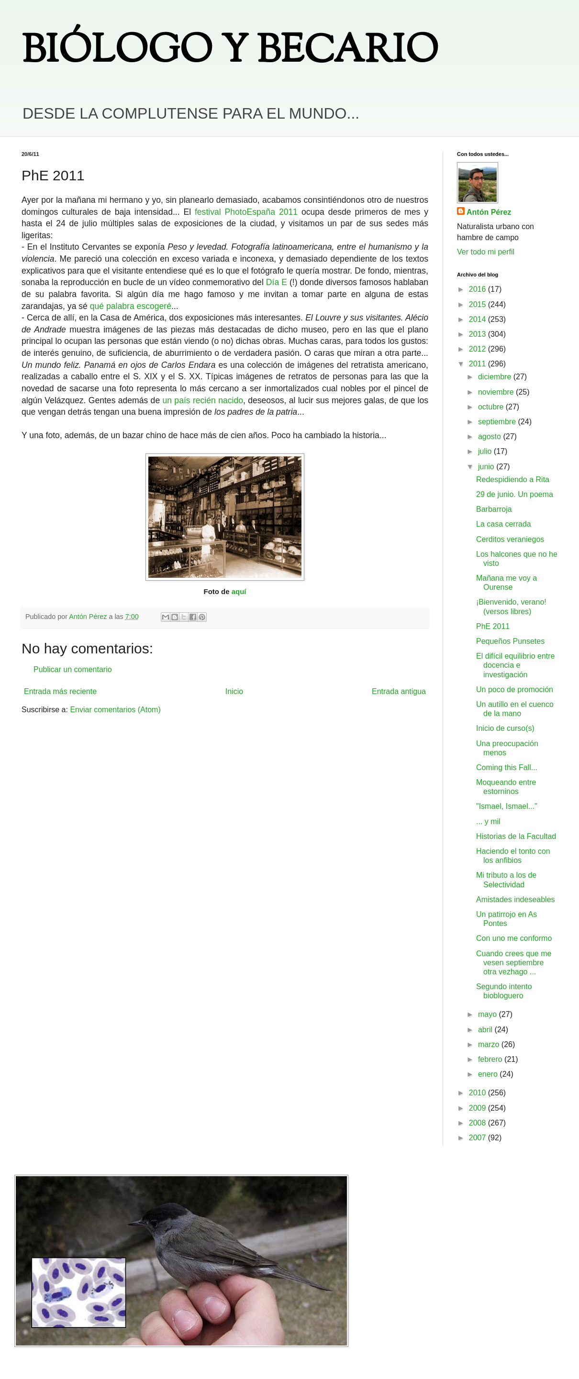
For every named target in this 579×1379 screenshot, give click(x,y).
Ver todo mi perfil (485, 252)
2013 (478, 334)
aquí (239, 591)
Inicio (234, 691)
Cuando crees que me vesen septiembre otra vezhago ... (513, 962)
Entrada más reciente (60, 691)
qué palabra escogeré (130, 306)
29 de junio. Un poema (514, 494)
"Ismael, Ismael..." (506, 806)
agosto (490, 436)
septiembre (498, 422)
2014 (478, 319)
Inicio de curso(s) (505, 728)
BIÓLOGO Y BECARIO (230, 52)
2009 (478, 1108)
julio (486, 451)
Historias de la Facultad (516, 836)
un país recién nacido (203, 400)
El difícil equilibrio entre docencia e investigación (515, 665)
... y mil (488, 821)
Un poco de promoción (514, 689)
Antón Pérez (489, 212)
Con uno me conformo (514, 938)
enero (489, 1074)
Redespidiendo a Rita (512, 479)
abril (486, 1030)
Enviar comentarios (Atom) (115, 710)
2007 (478, 1138)
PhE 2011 (493, 626)
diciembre (495, 377)
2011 (478, 364)
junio (487, 467)
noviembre (497, 392)
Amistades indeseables (515, 899)
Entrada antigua (399, 691)
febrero (491, 1059)
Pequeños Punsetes (510, 641)
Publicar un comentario (72, 669)
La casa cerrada (503, 524)
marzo (489, 1044)
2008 (478, 1123)
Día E (276, 282)
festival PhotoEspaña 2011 (246, 212)
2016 (478, 289)
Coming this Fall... (506, 767)
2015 (478, 304)
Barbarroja (494, 509)
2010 (478, 1093)
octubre (492, 407)
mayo (488, 1014)
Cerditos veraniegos (510, 539)
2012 (478, 349)
